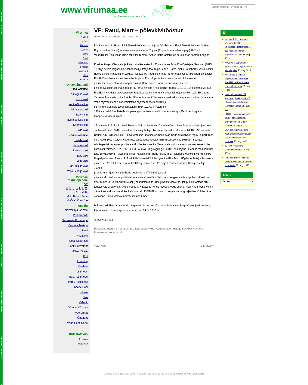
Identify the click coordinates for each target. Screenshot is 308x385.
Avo (104, 36)
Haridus (84, 45)
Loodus (84, 50)
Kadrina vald (80, 145)
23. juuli (100, 245)
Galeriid (84, 79)
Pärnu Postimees (78, 281)
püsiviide (149, 228)
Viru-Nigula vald (79, 165)
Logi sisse (83, 343)
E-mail (107, 373)
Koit (85, 256)
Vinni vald (82, 160)
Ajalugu (84, 37)
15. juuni (207, 245)
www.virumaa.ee (94, 10)
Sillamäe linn (80, 124)
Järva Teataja (80, 251)
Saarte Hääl (81, 287)
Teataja (83, 307)
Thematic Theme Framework (188, 373)
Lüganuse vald (79, 109)
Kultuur (84, 41)
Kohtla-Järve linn (78, 104)
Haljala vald (81, 140)
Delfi (85, 230)
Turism (84, 54)
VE (86, 184)
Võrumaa (73, 307)
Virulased (83, 71)
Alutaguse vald (79, 94)
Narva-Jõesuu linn (77, 119)
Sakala (84, 292)
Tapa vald (82, 155)
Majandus (83, 62)
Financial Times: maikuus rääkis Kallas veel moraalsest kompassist (239, 162)
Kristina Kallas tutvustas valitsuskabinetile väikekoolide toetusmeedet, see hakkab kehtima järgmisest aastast (238, 47)
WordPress (154, 373)
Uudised (232, 33)
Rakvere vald (80, 150)
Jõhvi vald (82, 99)
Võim (85, 75)
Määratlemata (124, 228)
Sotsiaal (84, 67)
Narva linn (82, 114)
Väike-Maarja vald (77, 171)
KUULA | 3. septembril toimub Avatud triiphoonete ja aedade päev (238, 67)
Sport (85, 58)
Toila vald (82, 130)
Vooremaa (81, 312)
